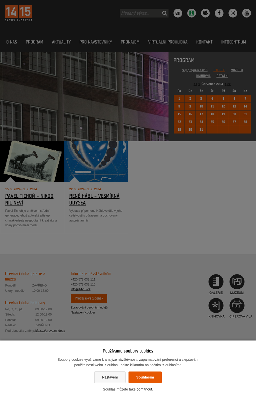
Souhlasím (145, 377)
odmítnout (144, 389)
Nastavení (110, 377)
